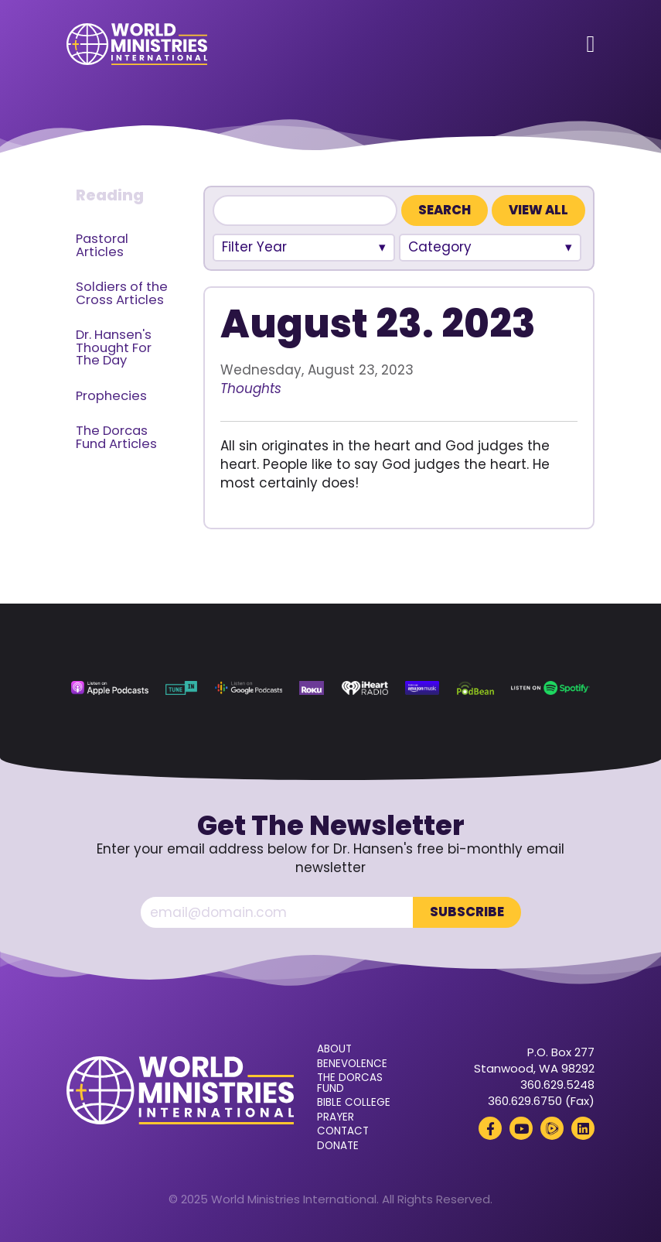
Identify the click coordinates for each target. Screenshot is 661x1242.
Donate (338, 1146)
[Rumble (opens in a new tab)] (552, 1128)
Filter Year (254, 247)
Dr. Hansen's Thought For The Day (114, 347)
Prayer (335, 1117)
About (334, 1049)
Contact (343, 1131)
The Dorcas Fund (350, 1083)
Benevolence (352, 1064)
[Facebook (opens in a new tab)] (490, 1128)
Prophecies (111, 396)
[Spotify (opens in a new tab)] (550, 688)
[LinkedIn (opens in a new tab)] (583, 1128)
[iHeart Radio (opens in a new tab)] (365, 688)
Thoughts (250, 388)
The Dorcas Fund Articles (116, 437)
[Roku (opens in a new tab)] (311, 688)
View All (538, 210)
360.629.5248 (557, 1084)
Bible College (353, 1102)
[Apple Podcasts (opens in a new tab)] (109, 688)
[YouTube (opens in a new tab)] (521, 1128)
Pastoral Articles (102, 245)
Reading (110, 195)
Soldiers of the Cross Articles (122, 293)
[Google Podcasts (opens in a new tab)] (248, 688)
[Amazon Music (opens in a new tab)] (422, 688)
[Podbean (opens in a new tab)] (475, 688)
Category (440, 247)
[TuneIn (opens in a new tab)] (181, 688)
